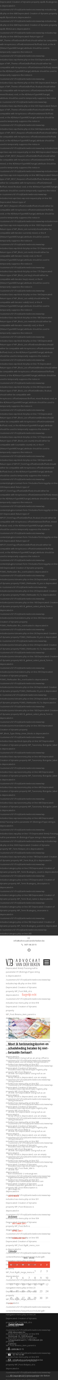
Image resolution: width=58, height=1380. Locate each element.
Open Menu (46, 962)
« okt (10, 1303)
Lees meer (13, 1196)
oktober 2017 (19, 1223)
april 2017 (17, 1230)
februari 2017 (19, 1238)
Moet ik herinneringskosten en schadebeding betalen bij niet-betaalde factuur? (28, 1048)
